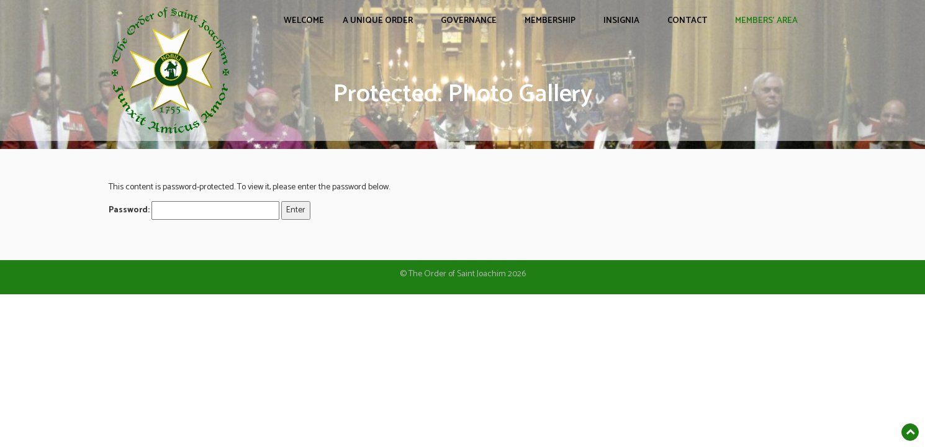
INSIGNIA (621, 21)
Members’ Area (766, 21)
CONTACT (687, 21)
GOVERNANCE (469, 21)
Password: (194, 210)
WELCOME (304, 21)
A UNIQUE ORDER (378, 21)
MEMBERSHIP (550, 21)
